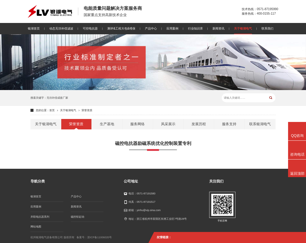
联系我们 (267, 28)
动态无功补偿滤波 (61, 28)
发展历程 (199, 124)
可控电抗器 (90, 28)
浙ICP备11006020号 (99, 237)
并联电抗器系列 (39, 216)
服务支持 (229, 124)
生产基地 (107, 124)
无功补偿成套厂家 (57, 97)
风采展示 (168, 124)
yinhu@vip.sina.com (148, 210)
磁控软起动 (77, 216)
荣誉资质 (87, 110)
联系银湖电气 (260, 124)
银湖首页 (34, 28)
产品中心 (151, 28)
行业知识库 (195, 28)
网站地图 (35, 226)
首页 (52, 110)
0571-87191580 (146, 193)
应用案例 (172, 28)
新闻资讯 (218, 28)
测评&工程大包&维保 (121, 28)
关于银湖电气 (243, 28)
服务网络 (137, 124)
